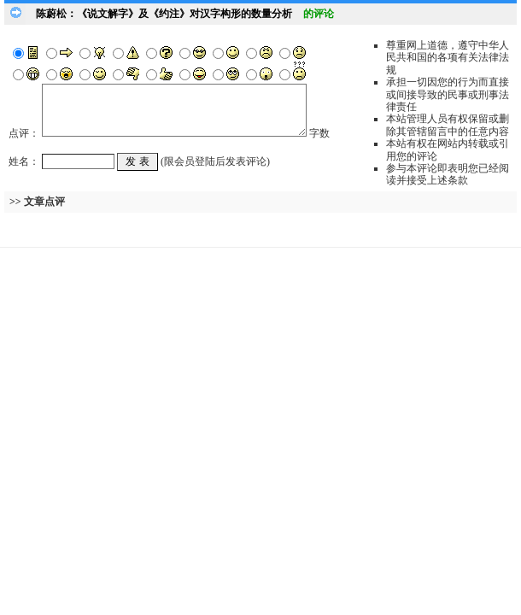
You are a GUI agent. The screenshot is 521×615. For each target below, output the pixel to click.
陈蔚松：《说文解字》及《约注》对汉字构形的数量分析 (164, 14)
